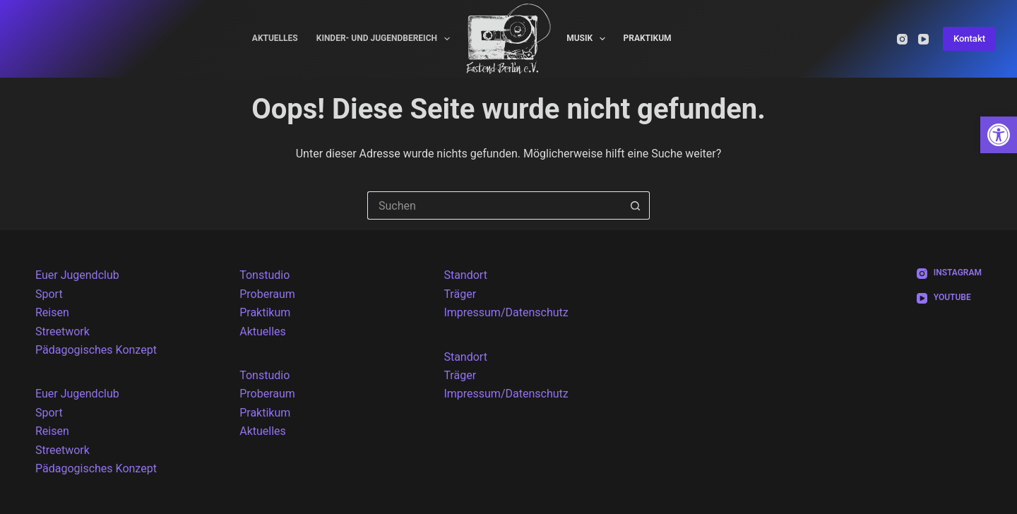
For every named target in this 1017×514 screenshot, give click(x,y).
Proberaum (267, 294)
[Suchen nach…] (494, 205)
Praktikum (647, 38)
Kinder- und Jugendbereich (386, 38)
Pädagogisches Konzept (96, 350)
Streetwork (62, 331)
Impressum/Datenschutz (506, 312)
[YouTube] (923, 39)
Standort (465, 275)
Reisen (52, 312)
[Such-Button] (636, 205)
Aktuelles (275, 38)
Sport (49, 294)
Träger (460, 294)
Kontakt (969, 38)
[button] (998, 134)
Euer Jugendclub (77, 275)
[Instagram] (902, 39)
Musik (588, 38)
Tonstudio (264, 275)
